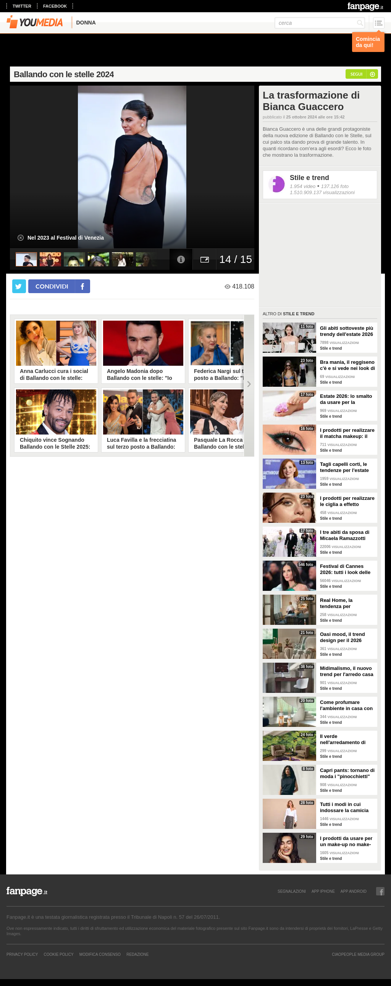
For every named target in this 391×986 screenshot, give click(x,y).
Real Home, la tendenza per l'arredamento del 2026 (346, 603)
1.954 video (302, 186)
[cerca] (320, 23)
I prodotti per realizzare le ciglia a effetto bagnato (347, 501)
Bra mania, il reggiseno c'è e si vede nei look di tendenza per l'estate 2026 (347, 365)
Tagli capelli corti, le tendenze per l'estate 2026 (344, 467)
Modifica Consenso (100, 954)
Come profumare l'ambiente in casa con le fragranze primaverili (347, 705)
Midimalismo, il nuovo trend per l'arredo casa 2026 (346, 671)
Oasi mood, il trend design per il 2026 (342, 637)
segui (356, 73)
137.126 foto (335, 186)
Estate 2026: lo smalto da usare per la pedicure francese (346, 399)
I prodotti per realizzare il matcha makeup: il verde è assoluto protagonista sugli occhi (347, 433)
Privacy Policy (22, 954)
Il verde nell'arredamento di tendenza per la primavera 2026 (342, 739)
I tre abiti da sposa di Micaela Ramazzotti (344, 535)
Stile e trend (309, 178)
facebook (55, 6)
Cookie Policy (58, 954)
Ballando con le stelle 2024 (64, 74)
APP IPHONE (323, 891)
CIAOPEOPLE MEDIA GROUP (358, 954)
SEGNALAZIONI (292, 891)
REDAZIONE (137, 954)
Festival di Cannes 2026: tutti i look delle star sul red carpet (345, 569)
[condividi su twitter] (19, 286)
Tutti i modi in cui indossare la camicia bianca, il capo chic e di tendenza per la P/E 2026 (345, 807)
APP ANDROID (354, 891)
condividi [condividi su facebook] (52, 286)
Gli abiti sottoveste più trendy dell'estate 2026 (346, 331)
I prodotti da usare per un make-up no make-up (346, 841)
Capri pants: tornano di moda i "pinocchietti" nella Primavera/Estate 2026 (347, 773)
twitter (22, 6)
